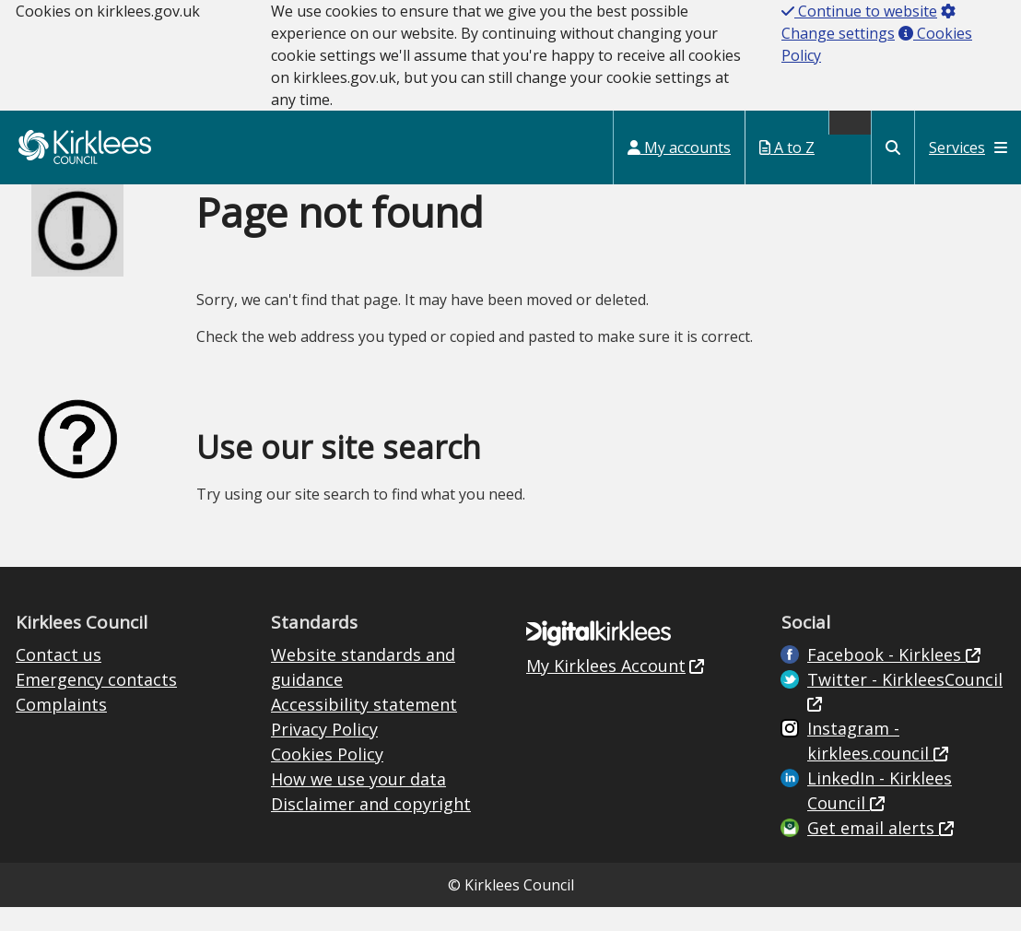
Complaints (61, 704)
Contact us (58, 654)
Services (968, 147)
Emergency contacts (96, 679)
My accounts (679, 147)
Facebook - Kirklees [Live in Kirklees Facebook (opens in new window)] (886, 654)
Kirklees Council (84, 147)
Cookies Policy (327, 754)
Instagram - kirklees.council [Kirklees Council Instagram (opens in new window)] (870, 740)
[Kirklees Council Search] (893, 147)
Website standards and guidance (363, 666)
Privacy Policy (324, 729)
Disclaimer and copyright (371, 804)
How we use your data (358, 779)
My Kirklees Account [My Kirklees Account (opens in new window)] (606, 665)
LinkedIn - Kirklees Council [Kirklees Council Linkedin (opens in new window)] (879, 790)
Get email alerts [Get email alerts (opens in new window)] (873, 828)
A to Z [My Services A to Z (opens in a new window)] (787, 147)
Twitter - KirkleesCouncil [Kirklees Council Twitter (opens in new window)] (905, 679)
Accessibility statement (364, 704)
